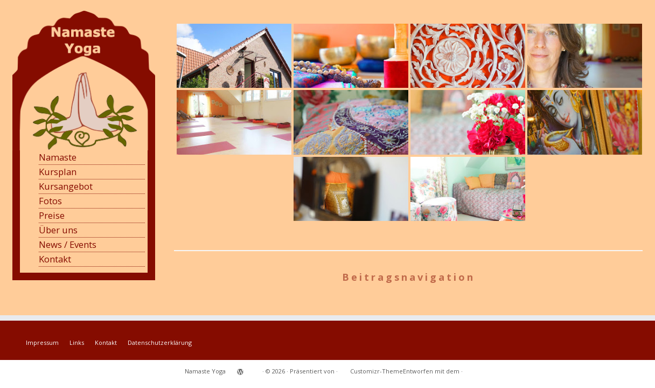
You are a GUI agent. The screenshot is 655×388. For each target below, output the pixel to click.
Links (76, 342)
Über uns (58, 230)
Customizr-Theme (376, 371)
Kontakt (55, 259)
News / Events (67, 244)
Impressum (42, 342)
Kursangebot (66, 186)
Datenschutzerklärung (160, 342)
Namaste (57, 157)
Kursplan (57, 171)
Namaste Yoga (205, 371)
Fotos (50, 201)
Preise (52, 215)
